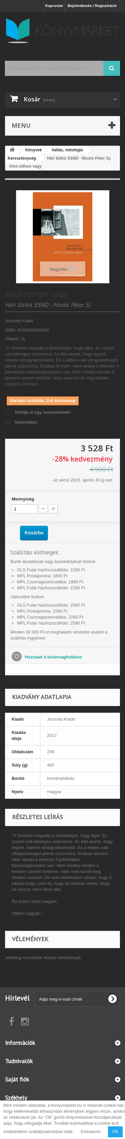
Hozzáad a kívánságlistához (53, 656)
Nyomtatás (26, 422)
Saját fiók (17, 1079)
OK (115, 1131)
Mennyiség (23, 499)
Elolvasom (91, 1131)
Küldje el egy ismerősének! (43, 412)
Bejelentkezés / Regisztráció (92, 6)
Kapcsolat (54, 6)
